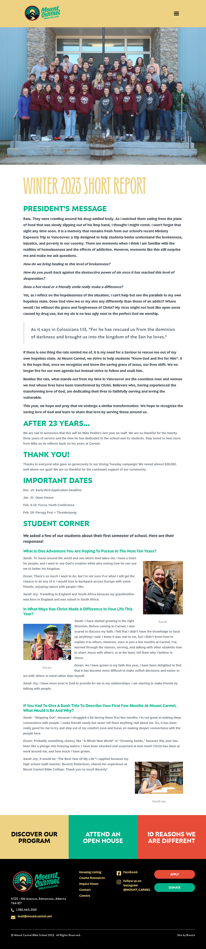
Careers (84, 895)
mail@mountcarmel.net (35, 916)
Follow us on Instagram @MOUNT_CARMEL (136, 885)
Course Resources (92, 878)
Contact (85, 890)
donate (175, 887)
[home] (42, 13)
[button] (176, 13)
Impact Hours (89, 884)
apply (174, 874)
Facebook (130, 872)
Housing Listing (90, 872)
